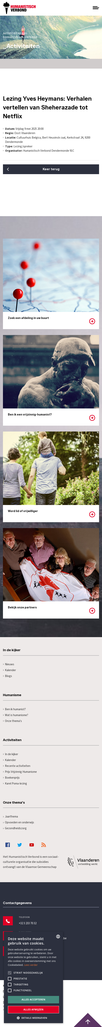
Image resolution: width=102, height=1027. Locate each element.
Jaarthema (10, 817)
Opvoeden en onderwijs (18, 822)
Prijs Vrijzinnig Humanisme (20, 772)
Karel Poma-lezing (15, 784)
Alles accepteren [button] (33, 999)
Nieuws (8, 664)
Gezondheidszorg (15, 828)
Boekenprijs (11, 778)
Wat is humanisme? (15, 715)
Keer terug (51, 169)
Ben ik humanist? (14, 709)
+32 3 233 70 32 (27, 923)
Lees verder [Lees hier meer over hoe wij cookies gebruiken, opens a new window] (31, 965)
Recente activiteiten (16, 766)
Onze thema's (12, 721)
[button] (33, 1017)
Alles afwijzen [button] (33, 1009)
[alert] (33, 977)
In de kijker (10, 754)
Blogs (7, 676)
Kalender (9, 670)
